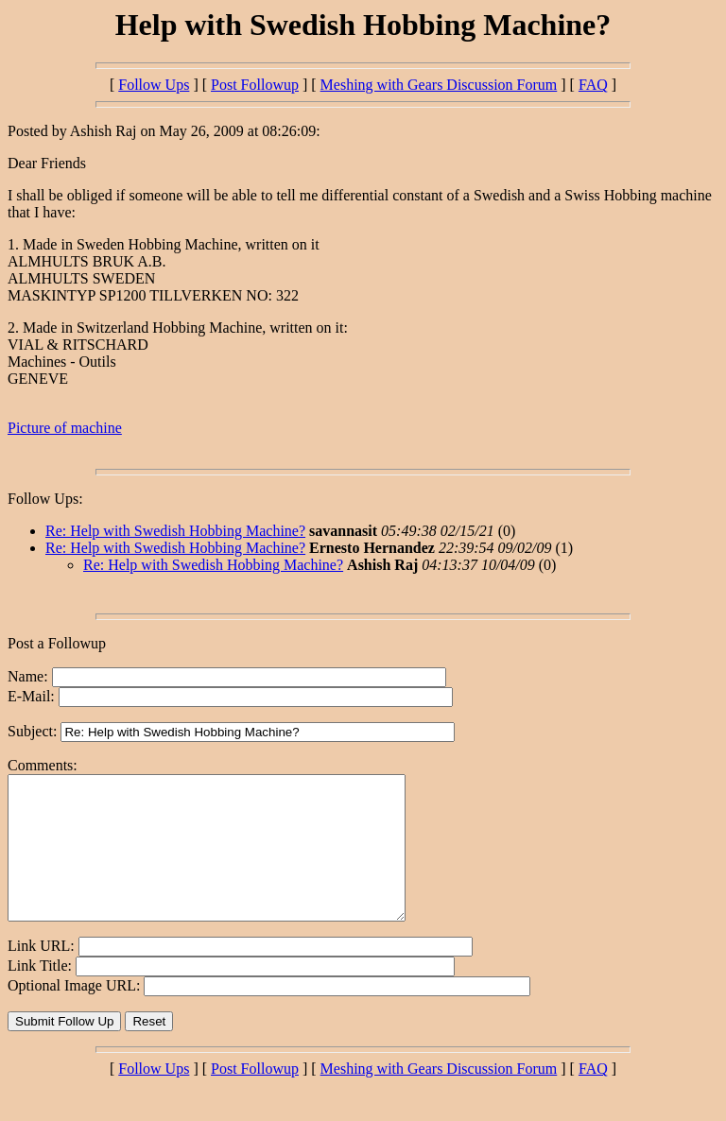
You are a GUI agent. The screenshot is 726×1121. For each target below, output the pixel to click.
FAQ (593, 85)
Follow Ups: (45, 499)
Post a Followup (57, 643)
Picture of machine (65, 428)
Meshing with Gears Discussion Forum (439, 85)
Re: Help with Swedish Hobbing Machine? (175, 531)
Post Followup (255, 85)
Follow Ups (153, 85)
